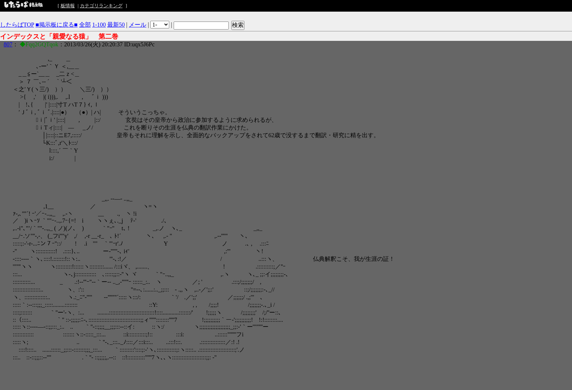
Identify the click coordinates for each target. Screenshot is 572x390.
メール (137, 25)
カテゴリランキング (101, 5)
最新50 (116, 25)
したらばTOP (17, 25)
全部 (85, 25)
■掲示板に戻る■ (56, 25)
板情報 (68, 5)
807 (8, 44)
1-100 (99, 25)
